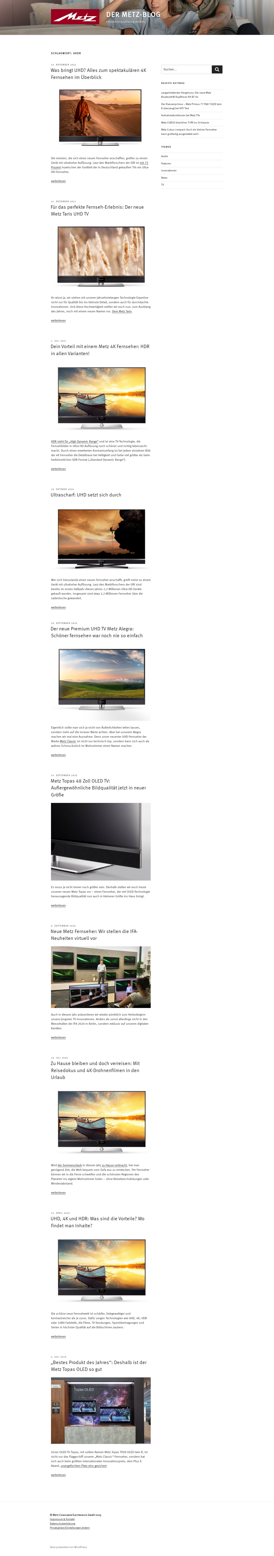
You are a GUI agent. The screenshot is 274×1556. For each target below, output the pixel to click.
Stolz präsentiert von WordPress (68, 1547)
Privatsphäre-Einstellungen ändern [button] (70, 1528)
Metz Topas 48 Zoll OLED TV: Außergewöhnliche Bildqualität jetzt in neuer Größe (98, 788)
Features (166, 163)
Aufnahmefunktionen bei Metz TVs (180, 115)
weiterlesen (58, 181)
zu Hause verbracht (114, 1165)
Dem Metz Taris (122, 311)
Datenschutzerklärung (62, 1523)
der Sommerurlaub (70, 1165)
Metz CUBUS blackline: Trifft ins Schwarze (185, 122)
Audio (164, 156)
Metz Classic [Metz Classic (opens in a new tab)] (68, 741)
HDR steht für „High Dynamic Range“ (74, 441)
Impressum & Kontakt (62, 1519)
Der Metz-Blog (133, 15)
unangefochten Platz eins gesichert (84, 1466)
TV (162, 185)
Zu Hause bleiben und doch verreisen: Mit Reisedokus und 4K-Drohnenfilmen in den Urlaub (95, 1070)
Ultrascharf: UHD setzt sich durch (86, 495)
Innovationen (169, 170)
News (164, 178)
